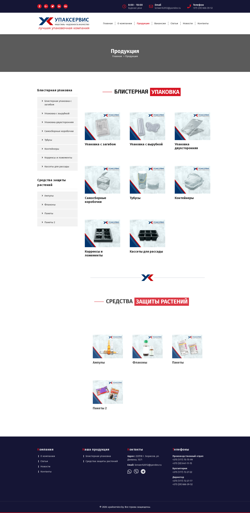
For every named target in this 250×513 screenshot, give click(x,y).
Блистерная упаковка (98, 440)
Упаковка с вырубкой (57, 113)
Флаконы (50, 204)
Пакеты (48, 213)
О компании (125, 23)
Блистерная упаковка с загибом (58, 102)
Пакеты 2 (49, 222)
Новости (188, 23)
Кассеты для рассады (56, 166)
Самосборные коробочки (59, 130)
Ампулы (49, 195)
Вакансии (160, 23)
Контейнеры (51, 148)
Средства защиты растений (102, 445)
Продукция (143, 23)
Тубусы (48, 139)
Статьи (174, 23)
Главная (108, 23)
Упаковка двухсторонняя (59, 122)
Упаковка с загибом (100, 144)
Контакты (203, 23)
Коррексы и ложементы (58, 157)
